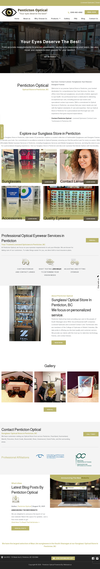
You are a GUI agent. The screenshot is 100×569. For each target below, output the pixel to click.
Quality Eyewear (57, 218)
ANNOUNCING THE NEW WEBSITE (24, 510)
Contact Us (93, 19)
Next (96, 387)
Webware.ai (67, 564)
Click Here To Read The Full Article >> (25, 522)
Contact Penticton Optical (61, 118)
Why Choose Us (40, 19)
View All (50, 409)
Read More (59, 342)
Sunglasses (11, 181)
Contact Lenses (73, 181)
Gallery (67, 19)
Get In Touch (50, 57)
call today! (91, 434)
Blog (83, 19)
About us (26, 19)
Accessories (12, 218)
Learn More (49, 182)
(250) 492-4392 (76, 12)
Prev (3, 387)
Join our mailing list (63, 558)
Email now (91, 12)
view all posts (20, 528)
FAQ (75, 19)
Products (54, 19)
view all (92, 240)
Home (17, 19)
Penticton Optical (48, 564)
